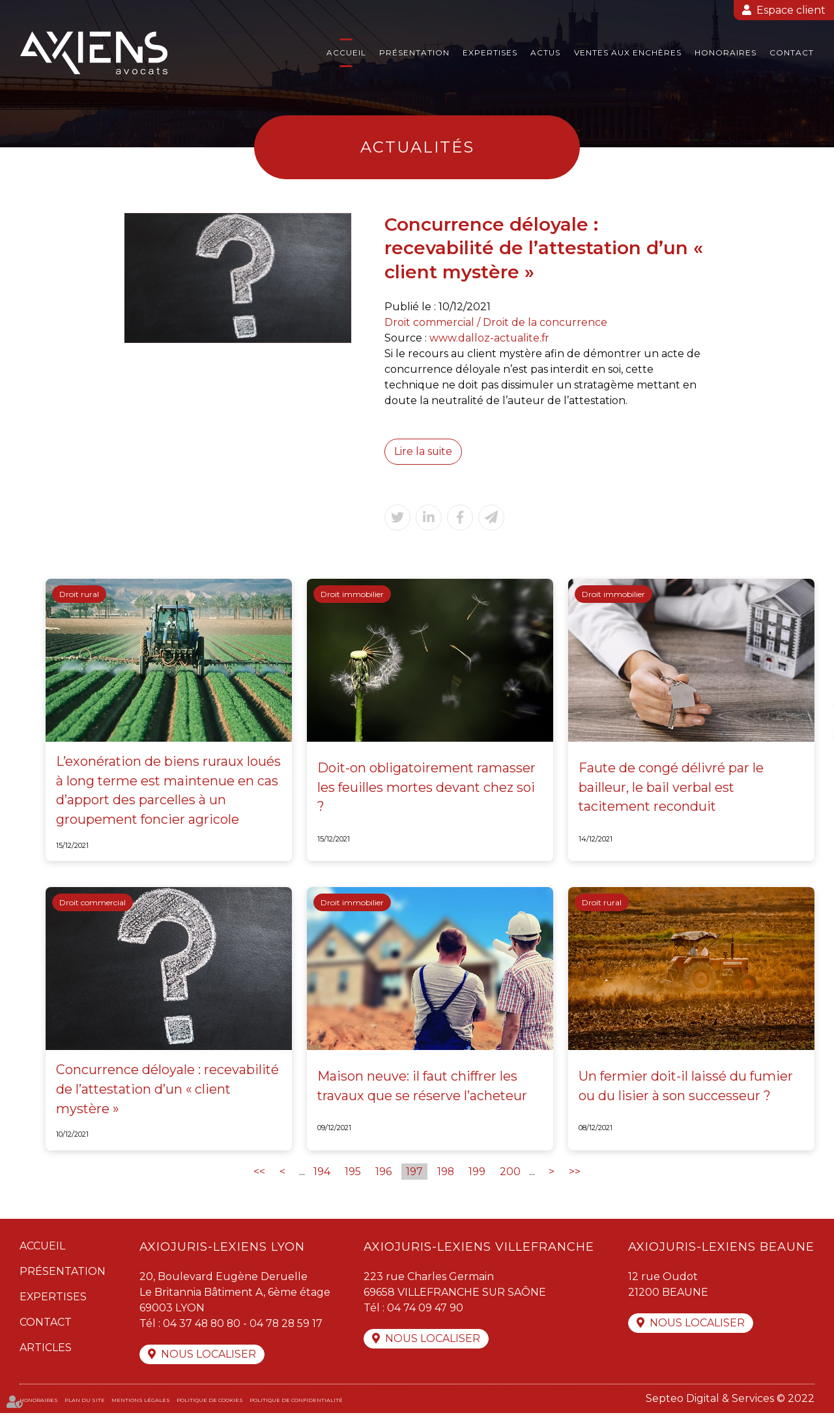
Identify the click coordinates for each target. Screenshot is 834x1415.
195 (353, 1173)
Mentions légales (140, 1402)
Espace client (791, 10)
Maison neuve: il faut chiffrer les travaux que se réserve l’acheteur (422, 1087)
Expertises (490, 52)
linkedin (808, 733)
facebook (808, 681)
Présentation (414, 52)
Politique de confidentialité (296, 1402)
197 (414, 1173)
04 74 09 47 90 (425, 1309)
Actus (545, 52)
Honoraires (725, 52)
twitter (808, 707)
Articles (46, 1349)
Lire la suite (423, 451)
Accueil (346, 52)
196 (383, 1173)
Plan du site (85, 1402)
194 (321, 1173)
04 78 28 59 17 (289, 1325)
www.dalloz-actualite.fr (490, 338)
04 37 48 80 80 (202, 1325)
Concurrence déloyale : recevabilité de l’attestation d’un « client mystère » (168, 1091)
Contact (791, 52)
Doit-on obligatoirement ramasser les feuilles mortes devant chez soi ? (427, 788)
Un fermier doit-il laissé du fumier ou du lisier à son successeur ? (687, 1087)
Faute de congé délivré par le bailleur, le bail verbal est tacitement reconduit (671, 788)
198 (446, 1173)
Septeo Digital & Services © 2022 (730, 1400)
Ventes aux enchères (628, 52)
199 (477, 1173)
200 (510, 1173)
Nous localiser (208, 1356)
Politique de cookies (210, 1402)
